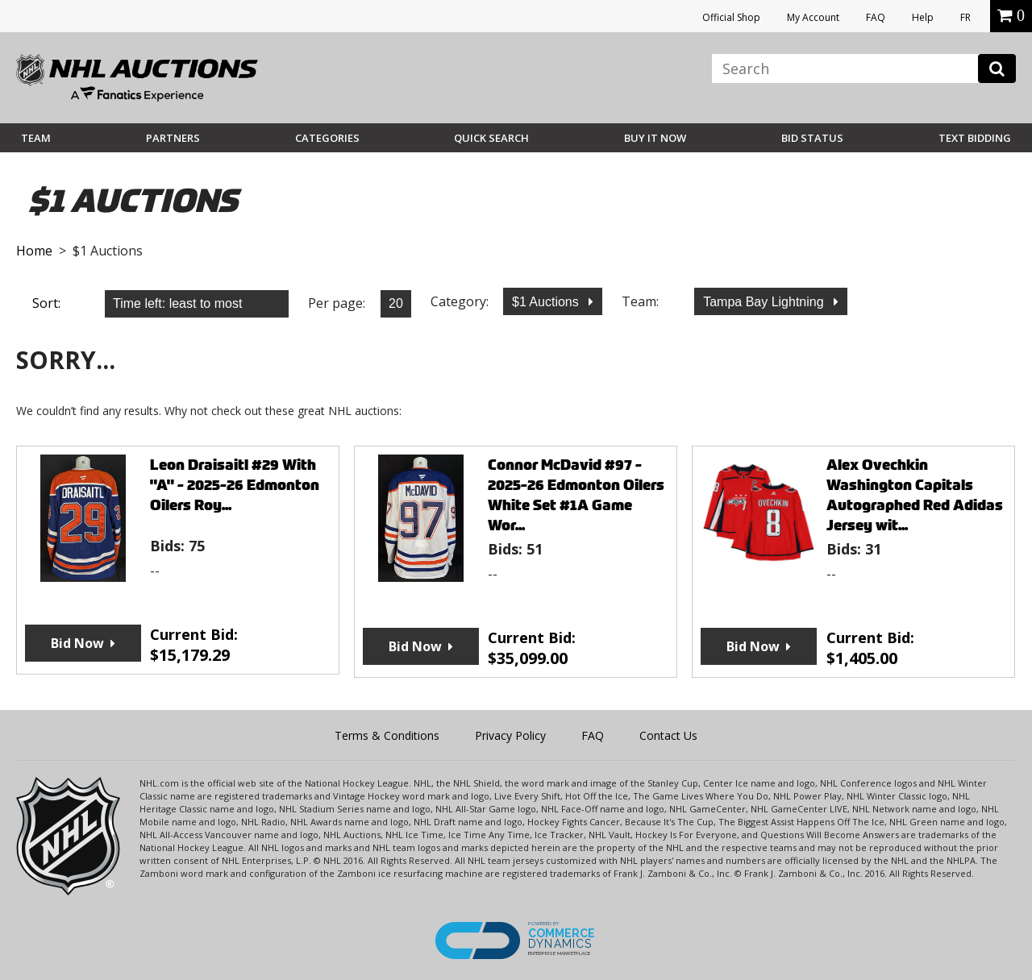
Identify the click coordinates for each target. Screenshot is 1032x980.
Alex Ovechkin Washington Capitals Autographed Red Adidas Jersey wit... (914, 495)
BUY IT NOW (655, 138)
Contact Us (668, 735)
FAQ (875, 17)
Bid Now (77, 643)
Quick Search (491, 138)
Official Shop (731, 17)
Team (36, 138)
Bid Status (812, 138)
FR (965, 17)
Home (34, 251)
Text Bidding (974, 138)
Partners (173, 138)
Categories (327, 138)
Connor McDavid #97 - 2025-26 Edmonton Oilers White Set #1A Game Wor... (576, 495)
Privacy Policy (510, 735)
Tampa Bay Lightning (765, 302)
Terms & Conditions (387, 735)
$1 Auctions (547, 302)
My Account (813, 17)
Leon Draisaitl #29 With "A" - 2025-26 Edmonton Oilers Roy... (234, 485)
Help (923, 17)
